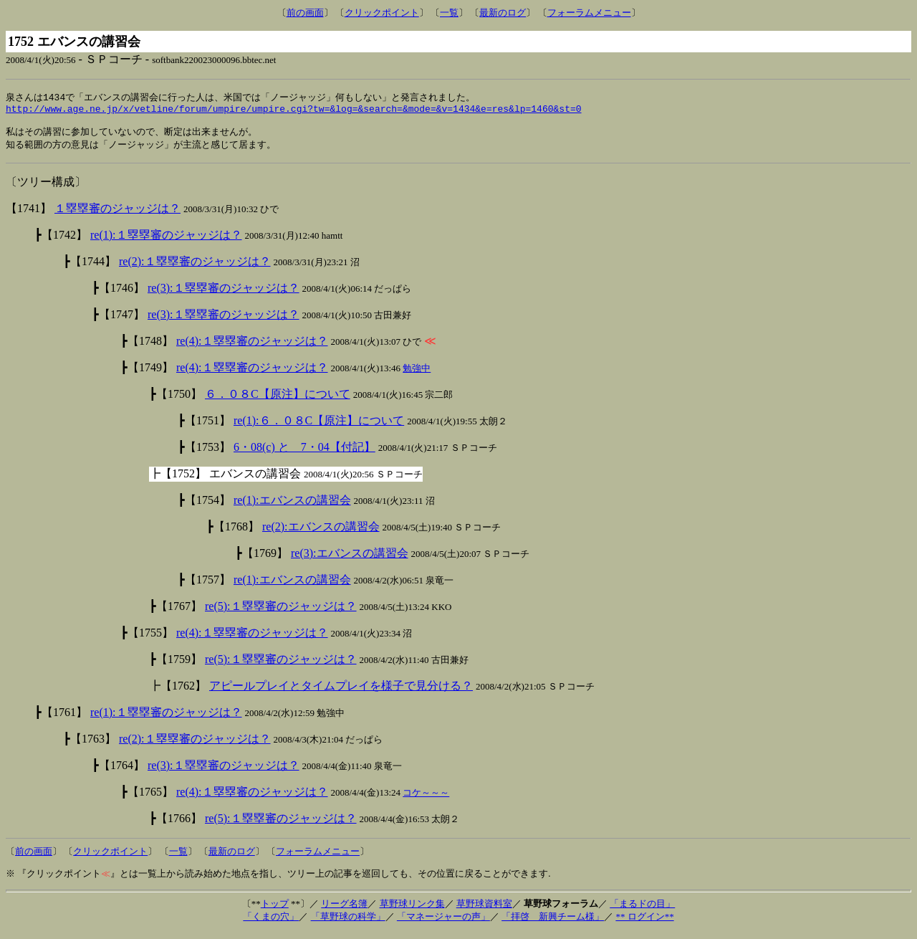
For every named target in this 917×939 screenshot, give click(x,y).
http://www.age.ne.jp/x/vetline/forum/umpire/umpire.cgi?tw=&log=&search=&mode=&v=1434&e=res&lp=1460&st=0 (293, 111)
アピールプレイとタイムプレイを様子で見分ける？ (341, 692)
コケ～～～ (426, 798)
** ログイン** (644, 922)
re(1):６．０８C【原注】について (319, 427)
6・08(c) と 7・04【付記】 (304, 453)
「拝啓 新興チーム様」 (552, 922)
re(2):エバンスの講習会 (321, 533)
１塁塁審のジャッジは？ (117, 215)
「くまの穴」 (271, 922)
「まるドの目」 (642, 910)
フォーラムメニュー (589, 12)
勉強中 (417, 374)
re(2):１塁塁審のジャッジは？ (195, 268)
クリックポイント (382, 12)
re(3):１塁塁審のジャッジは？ (223, 294)
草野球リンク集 (412, 910)
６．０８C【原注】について (277, 400)
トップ (275, 910)
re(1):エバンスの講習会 (292, 506)
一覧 (449, 12)
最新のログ (502, 12)
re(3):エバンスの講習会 (349, 559)
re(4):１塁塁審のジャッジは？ (252, 347)
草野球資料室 (484, 910)
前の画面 (305, 12)
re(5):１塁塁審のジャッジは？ (281, 612)
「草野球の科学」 (348, 922)
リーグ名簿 (344, 910)
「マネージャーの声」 (443, 922)
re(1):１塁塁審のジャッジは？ (166, 241)
